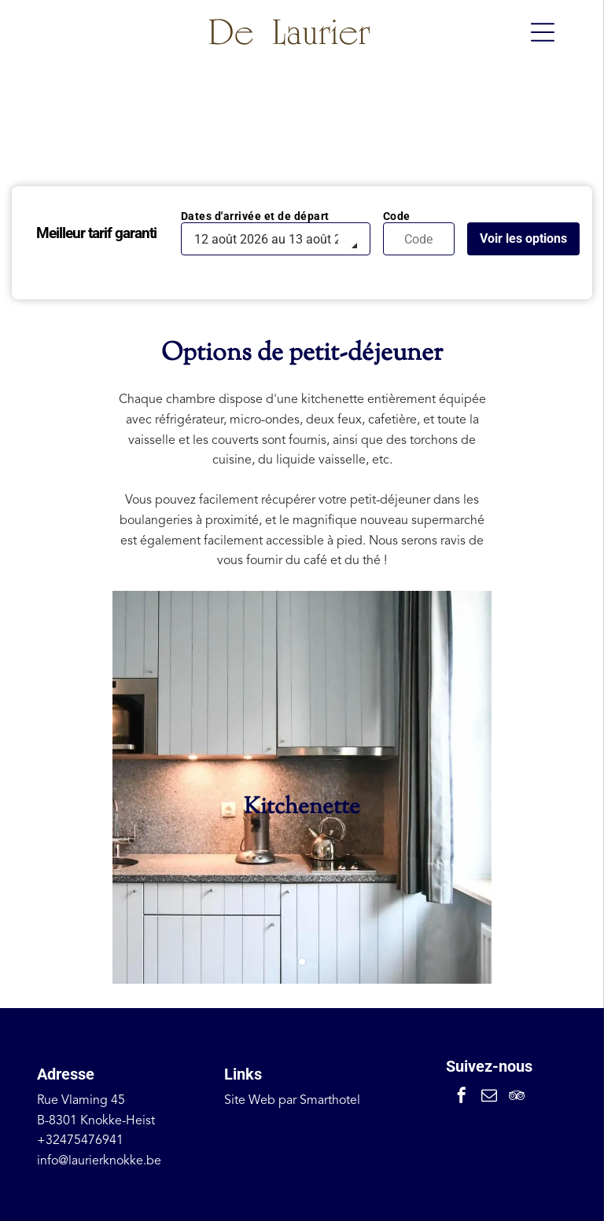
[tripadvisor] (516, 1097)
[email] (489, 1097)
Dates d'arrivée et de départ (255, 216)
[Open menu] (542, 32)
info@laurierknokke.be (99, 1161)
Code (397, 216)
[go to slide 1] (302, 962)
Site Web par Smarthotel (292, 1100)
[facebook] (461, 1097)
